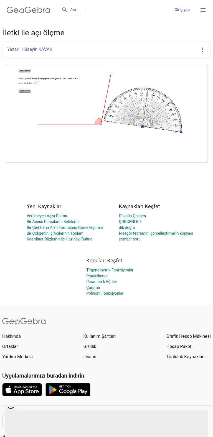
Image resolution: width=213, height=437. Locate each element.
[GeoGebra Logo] (28, 10)
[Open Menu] (203, 10)
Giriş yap (182, 9)
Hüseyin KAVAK (37, 49)
